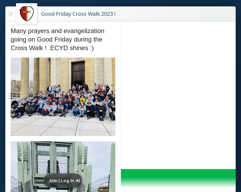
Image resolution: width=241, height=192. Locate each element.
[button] (64, 180)
